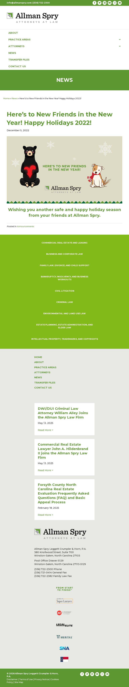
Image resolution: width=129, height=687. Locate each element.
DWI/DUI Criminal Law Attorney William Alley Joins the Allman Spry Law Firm (63, 413)
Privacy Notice (41, 679)
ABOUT (13, 32)
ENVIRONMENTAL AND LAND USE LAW (64, 313)
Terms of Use (26, 679)
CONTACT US (17, 66)
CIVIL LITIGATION (64, 291)
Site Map (18, 682)
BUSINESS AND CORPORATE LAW (64, 254)
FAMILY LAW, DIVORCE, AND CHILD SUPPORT (64, 265)
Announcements (25, 226)
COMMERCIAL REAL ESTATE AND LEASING (64, 243)
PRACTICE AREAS (64, 39)
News (14, 98)
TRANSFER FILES (19, 59)
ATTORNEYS (64, 46)
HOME (38, 357)
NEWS (12, 52)
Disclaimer (12, 679)
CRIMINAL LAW (64, 302)
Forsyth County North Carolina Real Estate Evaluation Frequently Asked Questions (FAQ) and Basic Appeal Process (63, 493)
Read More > (45, 430)
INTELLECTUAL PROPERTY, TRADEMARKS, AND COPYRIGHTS (64, 339)
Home (6, 98)
